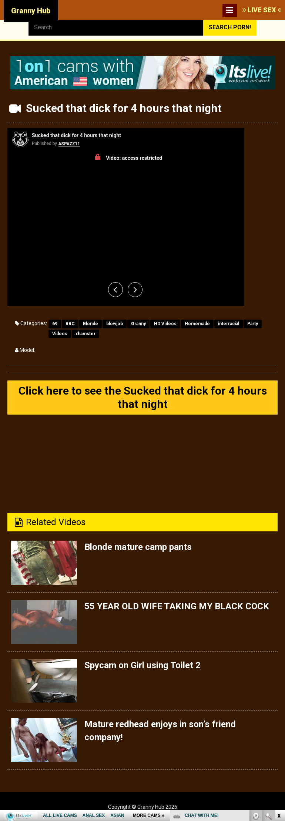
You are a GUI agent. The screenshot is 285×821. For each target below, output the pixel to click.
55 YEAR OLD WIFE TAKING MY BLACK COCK (176, 606)
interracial (228, 323)
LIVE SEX (261, 10)
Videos (59, 333)
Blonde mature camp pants (138, 547)
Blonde (90, 323)
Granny (138, 323)
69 (54, 323)
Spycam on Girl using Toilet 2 (142, 665)
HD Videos (165, 323)
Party (252, 323)
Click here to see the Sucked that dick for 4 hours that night (143, 397)
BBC (70, 323)
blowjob (114, 323)
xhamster (85, 333)
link (278, 705)
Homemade (197, 323)
